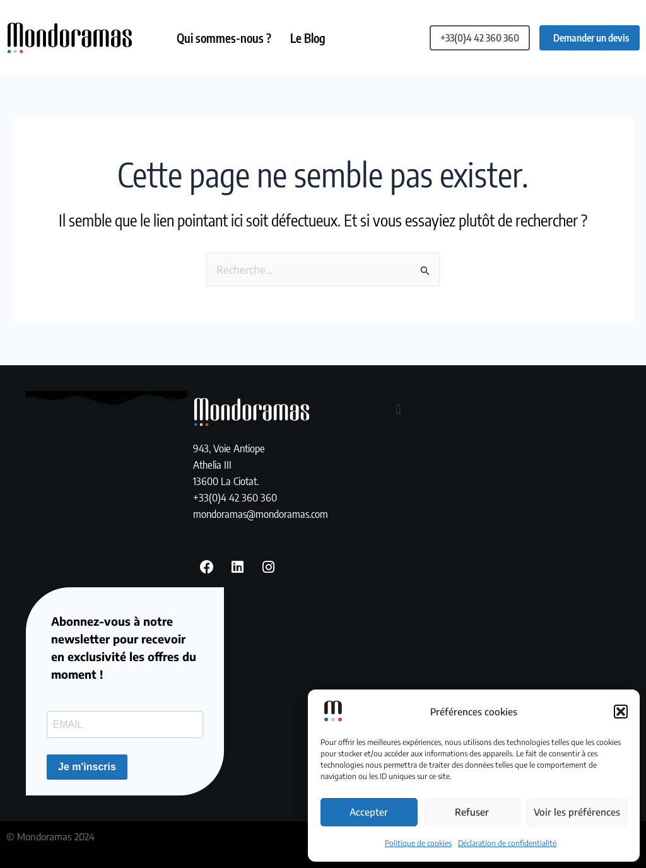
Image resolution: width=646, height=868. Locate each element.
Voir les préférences (577, 812)
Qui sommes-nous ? (224, 37)
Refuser (472, 812)
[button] (620, 711)
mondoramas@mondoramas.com (260, 513)
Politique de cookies (418, 843)
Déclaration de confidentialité (507, 843)
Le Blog (308, 37)
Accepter (368, 812)
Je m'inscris (87, 766)
